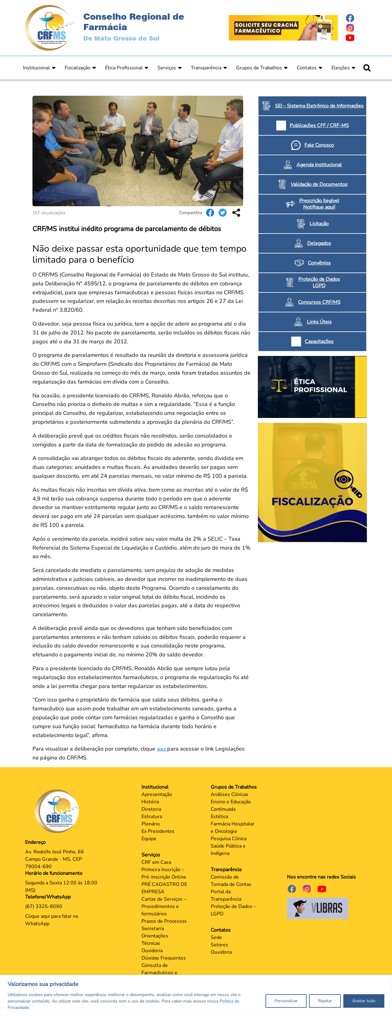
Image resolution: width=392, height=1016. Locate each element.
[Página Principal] (59, 811)
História (150, 801)
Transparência (206, 67)
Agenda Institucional (319, 164)
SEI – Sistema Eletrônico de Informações (319, 105)
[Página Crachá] (283, 27)
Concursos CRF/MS (319, 302)
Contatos (307, 67)
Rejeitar (325, 1001)
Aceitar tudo (363, 1001)
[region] (196, 995)
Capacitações (319, 341)
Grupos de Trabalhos (259, 67)
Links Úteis (319, 322)
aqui (162, 749)
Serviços (166, 67)
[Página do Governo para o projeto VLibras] (317, 908)
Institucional (36, 67)
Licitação (319, 223)
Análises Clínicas (229, 794)
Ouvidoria (152, 950)
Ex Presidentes (158, 831)
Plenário (150, 824)
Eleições (340, 67)
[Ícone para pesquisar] (367, 67)
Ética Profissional (124, 67)
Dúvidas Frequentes (163, 958)
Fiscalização (77, 67)
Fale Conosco (319, 145)
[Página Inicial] (49, 27)
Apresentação (156, 794)
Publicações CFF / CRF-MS (319, 125)
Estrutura (151, 816)
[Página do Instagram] (356, 28)
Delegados (319, 243)
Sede (216, 937)
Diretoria (151, 809)
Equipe (148, 838)
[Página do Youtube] (356, 38)
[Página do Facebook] (356, 18)
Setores (219, 944)
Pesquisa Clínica (229, 838)
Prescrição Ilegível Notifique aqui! (319, 204)
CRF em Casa (156, 862)
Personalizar (286, 1001)
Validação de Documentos (319, 184)
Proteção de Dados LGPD (319, 282)
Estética (219, 816)
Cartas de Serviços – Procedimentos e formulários (163, 906)
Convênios (319, 263)
